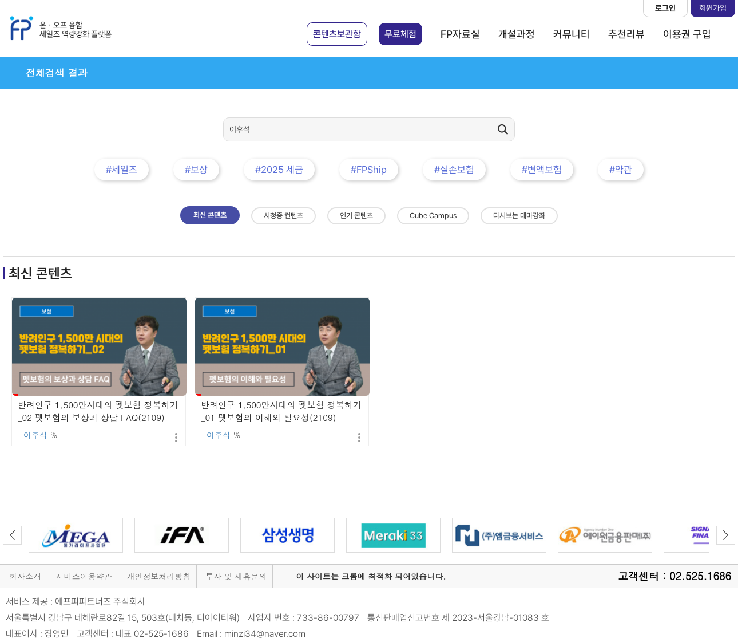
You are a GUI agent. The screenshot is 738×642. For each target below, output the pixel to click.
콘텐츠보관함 (337, 34)
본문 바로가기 (0, 0)
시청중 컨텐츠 (283, 215)
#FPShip (369, 169)
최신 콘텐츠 (210, 215)
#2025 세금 (279, 169)
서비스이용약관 (84, 576)
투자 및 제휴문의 (236, 576)
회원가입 (713, 8)
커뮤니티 (571, 34)
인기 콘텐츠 (356, 215)
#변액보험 (542, 169)
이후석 (35, 434)
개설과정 (516, 34)
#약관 (620, 169)
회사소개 (25, 576)
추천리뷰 (626, 34)
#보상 (196, 169)
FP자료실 (460, 34)
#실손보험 (454, 169)
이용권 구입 (687, 34)
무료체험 (400, 34)
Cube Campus (433, 215)
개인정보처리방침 (158, 576)
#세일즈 (121, 169)
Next (725, 535)
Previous (12, 535)
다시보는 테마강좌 (519, 215)
